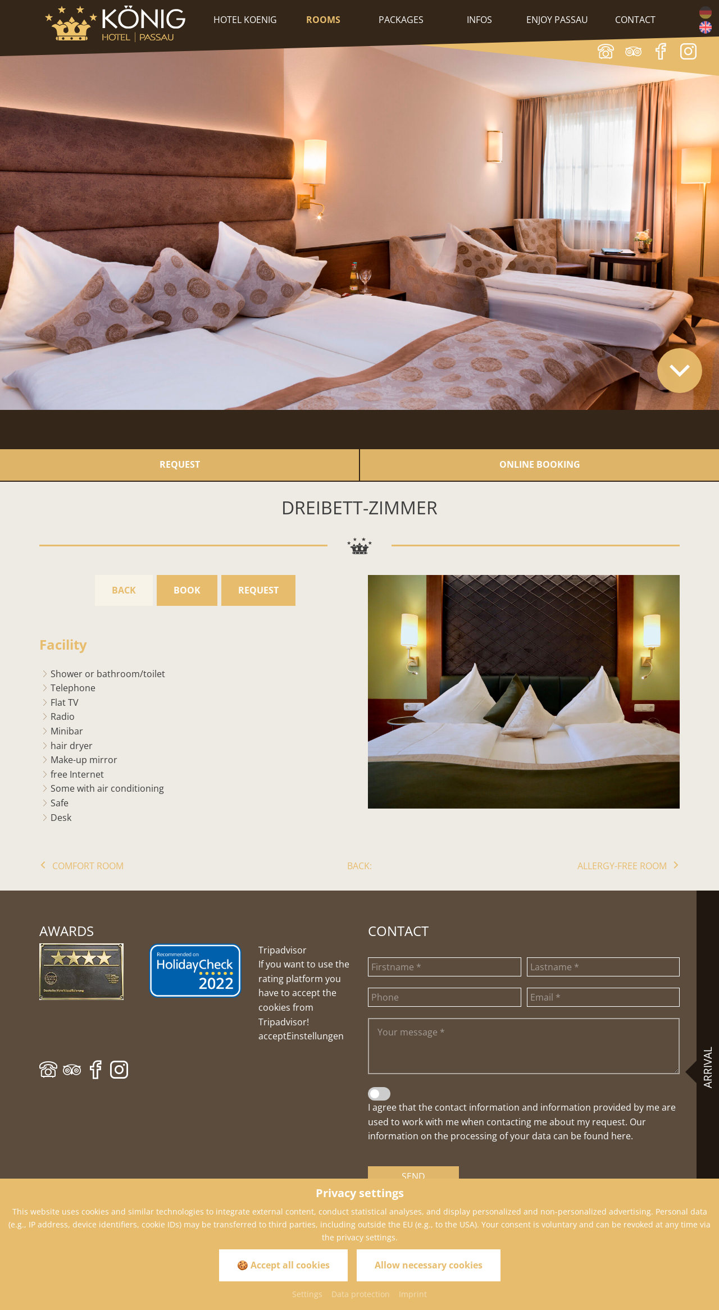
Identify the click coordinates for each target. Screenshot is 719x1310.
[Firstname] (444, 966)
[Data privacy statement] (379, 1094)
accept (272, 1036)
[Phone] (444, 997)
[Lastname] (603, 966)
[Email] (603, 997)
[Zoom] (524, 692)
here (621, 1136)
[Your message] (524, 1046)
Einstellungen (315, 1036)
